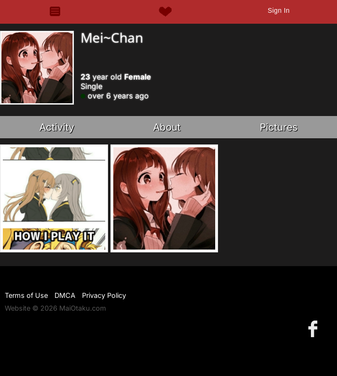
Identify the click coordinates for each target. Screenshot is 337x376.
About (167, 127)
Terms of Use (26, 295)
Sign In (279, 10)
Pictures (279, 127)
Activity (56, 127)
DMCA (65, 295)
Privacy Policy (104, 295)
